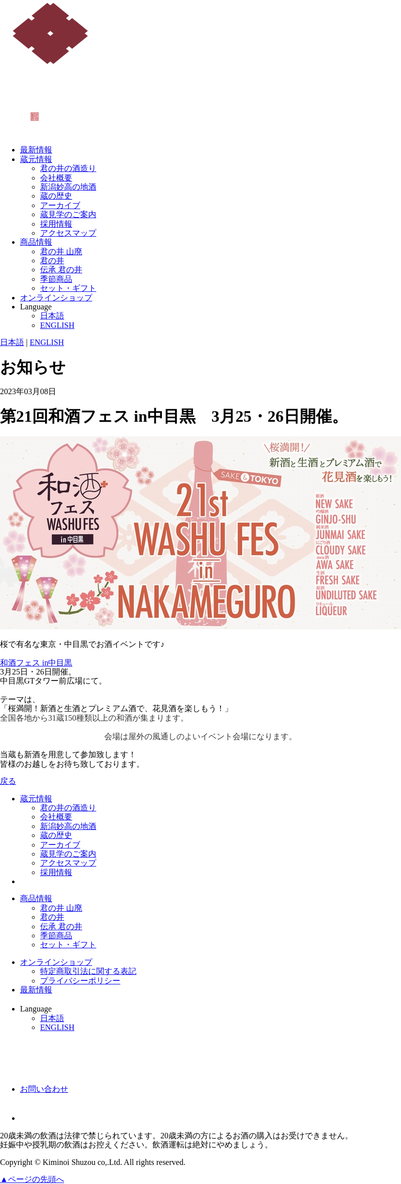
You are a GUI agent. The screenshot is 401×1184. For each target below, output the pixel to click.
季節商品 (56, 279)
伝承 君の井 (61, 269)
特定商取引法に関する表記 (88, 971)
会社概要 (56, 178)
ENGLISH (57, 325)
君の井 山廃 (61, 251)
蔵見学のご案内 (68, 214)
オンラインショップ (56, 297)
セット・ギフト (68, 288)
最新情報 (36, 149)
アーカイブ (60, 205)
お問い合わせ (44, 1089)
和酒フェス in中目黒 (36, 662)
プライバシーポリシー (80, 980)
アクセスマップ (68, 233)
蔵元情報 (36, 159)
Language (36, 306)
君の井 (52, 260)
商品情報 (36, 242)
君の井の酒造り (68, 168)
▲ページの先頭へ (32, 1179)
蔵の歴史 (56, 196)
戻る (8, 781)
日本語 (52, 315)
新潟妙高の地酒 (68, 187)
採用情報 (56, 224)
